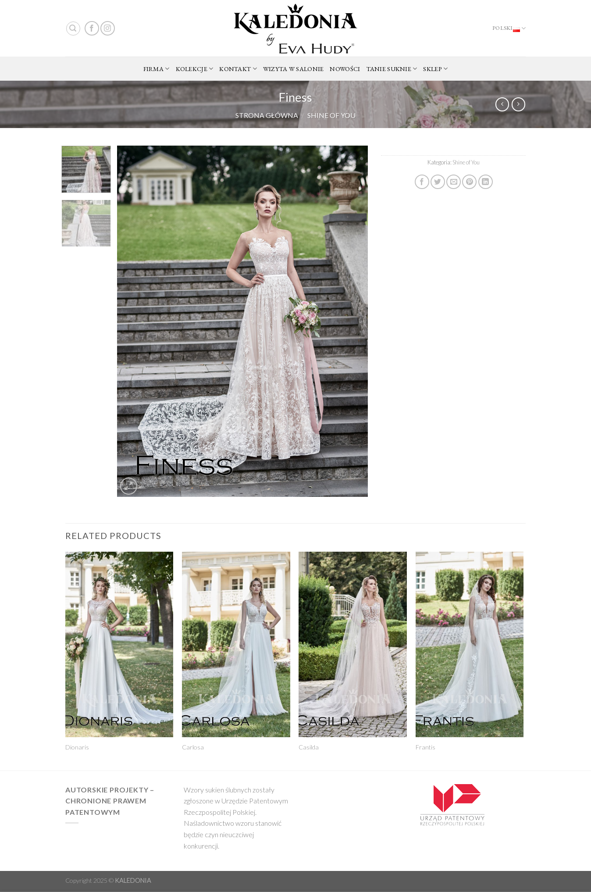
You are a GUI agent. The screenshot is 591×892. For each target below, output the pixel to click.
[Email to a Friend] (453, 182)
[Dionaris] (119, 644)
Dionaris (77, 747)
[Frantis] (470, 644)
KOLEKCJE (195, 68)
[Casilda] (353, 644)
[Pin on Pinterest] (469, 182)
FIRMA (156, 68)
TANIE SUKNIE (392, 68)
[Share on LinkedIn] (485, 182)
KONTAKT (238, 68)
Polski (509, 28)
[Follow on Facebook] (92, 28)
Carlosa (193, 747)
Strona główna (266, 115)
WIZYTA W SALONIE (293, 68)
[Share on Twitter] (438, 182)
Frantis (425, 747)
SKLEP (435, 68)
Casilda (309, 747)
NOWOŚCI (345, 68)
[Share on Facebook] (422, 182)
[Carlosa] (236, 644)
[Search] (73, 28)
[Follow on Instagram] (107, 28)
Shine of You (331, 115)
